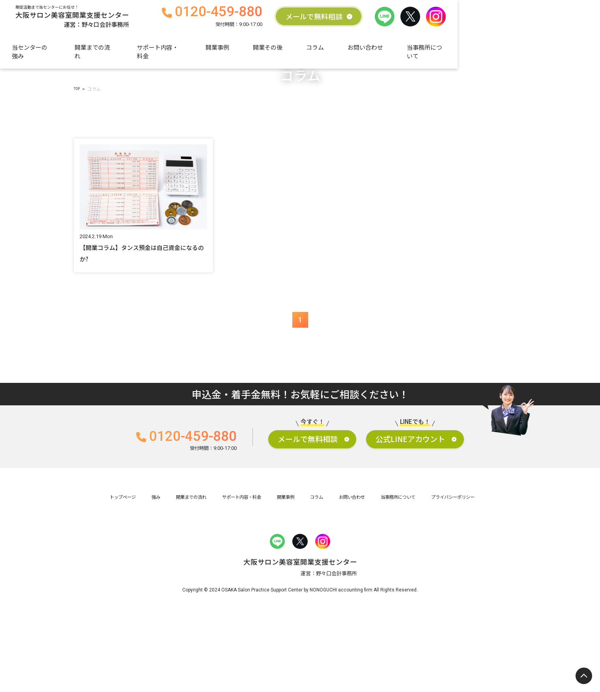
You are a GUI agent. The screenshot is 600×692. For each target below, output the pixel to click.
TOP (78, 159)
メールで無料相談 (431, 18)
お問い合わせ (442, 50)
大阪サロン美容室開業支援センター (118, 18)
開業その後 (344, 50)
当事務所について (507, 50)
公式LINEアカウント (445, 514)
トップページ (84, 576)
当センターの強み (93, 50)
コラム (392, 50)
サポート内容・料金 (232, 50)
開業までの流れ (161, 50)
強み (123, 576)
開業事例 (294, 50)
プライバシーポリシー (488, 576)
